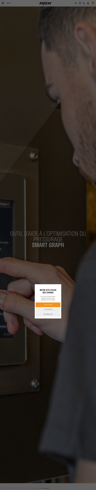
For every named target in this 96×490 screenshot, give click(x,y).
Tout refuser (48, 309)
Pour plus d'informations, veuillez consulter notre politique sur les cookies (48, 298)
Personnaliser (48, 314)
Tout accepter (48, 305)
